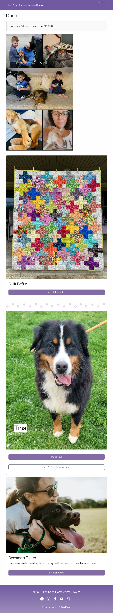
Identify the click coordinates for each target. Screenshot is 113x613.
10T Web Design (64, 607)
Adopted (25, 26)
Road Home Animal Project (26, 5)
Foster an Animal (56, 572)
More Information (56, 292)
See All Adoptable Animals (56, 467)
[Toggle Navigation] (103, 5)
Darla (11, 15)
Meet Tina (56, 456)
